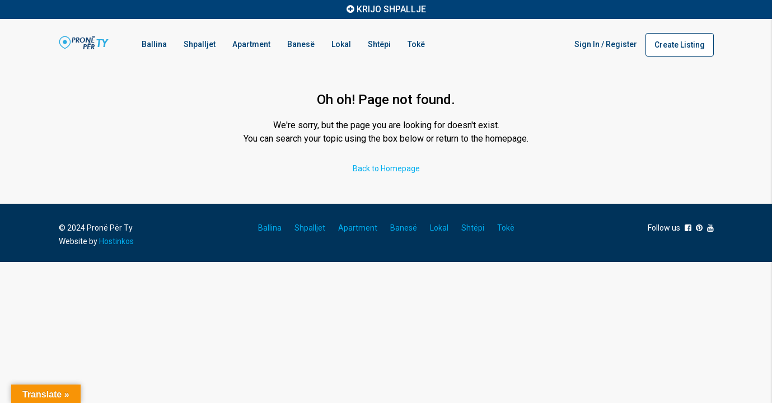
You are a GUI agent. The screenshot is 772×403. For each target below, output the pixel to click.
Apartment (251, 44)
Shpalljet (200, 44)
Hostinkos (116, 241)
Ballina (154, 44)
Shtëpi (379, 44)
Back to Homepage (386, 168)
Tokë (416, 44)
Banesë (301, 44)
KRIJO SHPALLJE (391, 9)
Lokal (341, 44)
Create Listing (679, 44)
